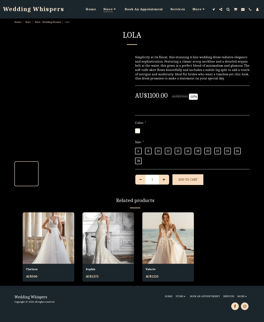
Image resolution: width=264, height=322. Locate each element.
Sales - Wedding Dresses (48, 21)
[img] (48, 238)
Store (28, 21)
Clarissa (32, 269)
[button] (213, 9)
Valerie (151, 269)
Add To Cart (188, 179)
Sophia (91, 269)
